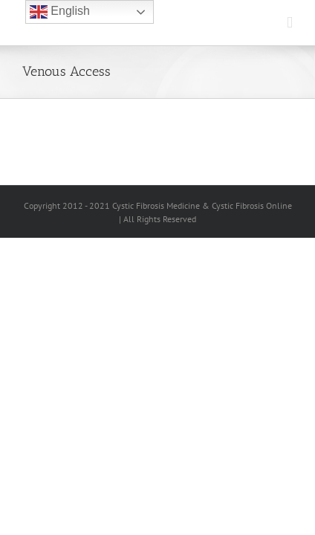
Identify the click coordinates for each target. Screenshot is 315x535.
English (60, 12)
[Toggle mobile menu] (290, 22)
